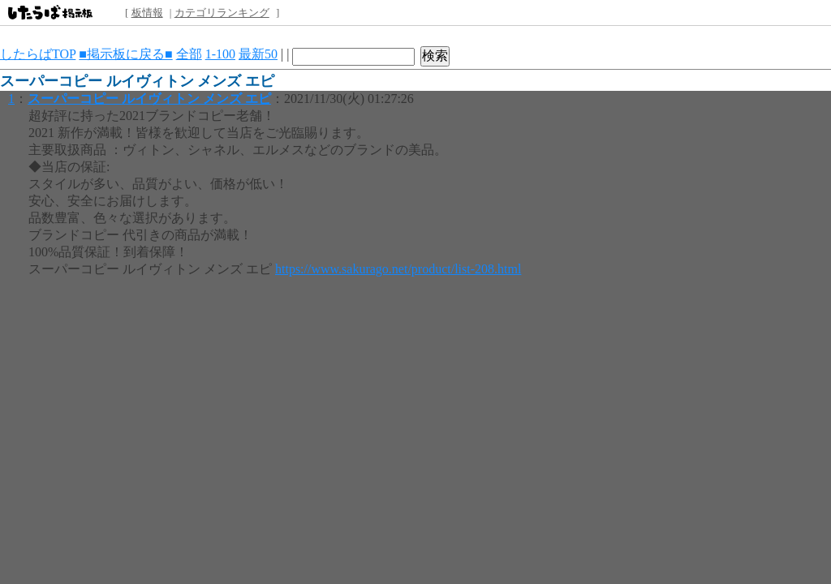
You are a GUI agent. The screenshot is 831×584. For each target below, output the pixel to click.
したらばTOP (37, 54)
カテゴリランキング (221, 12)
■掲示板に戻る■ (125, 54)
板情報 (147, 12)
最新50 (258, 54)
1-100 (220, 54)
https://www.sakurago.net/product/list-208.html (398, 269)
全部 (189, 54)
